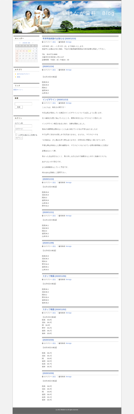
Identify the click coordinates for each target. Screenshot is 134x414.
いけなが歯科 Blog (88, 13)
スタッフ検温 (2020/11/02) (54, 309)
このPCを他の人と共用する (27, 135)
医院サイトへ (18, 90)
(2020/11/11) (48, 212)
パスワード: (19, 129)
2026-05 (26, 43)
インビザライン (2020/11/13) (55, 99)
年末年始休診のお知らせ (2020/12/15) (59, 38)
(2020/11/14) (48, 66)
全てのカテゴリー (23, 74)
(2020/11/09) (48, 243)
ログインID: (19, 123)
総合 (54, 42)
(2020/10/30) (48, 340)
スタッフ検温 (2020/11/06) (54, 276)
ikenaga (68, 42)
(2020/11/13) (48, 179)
